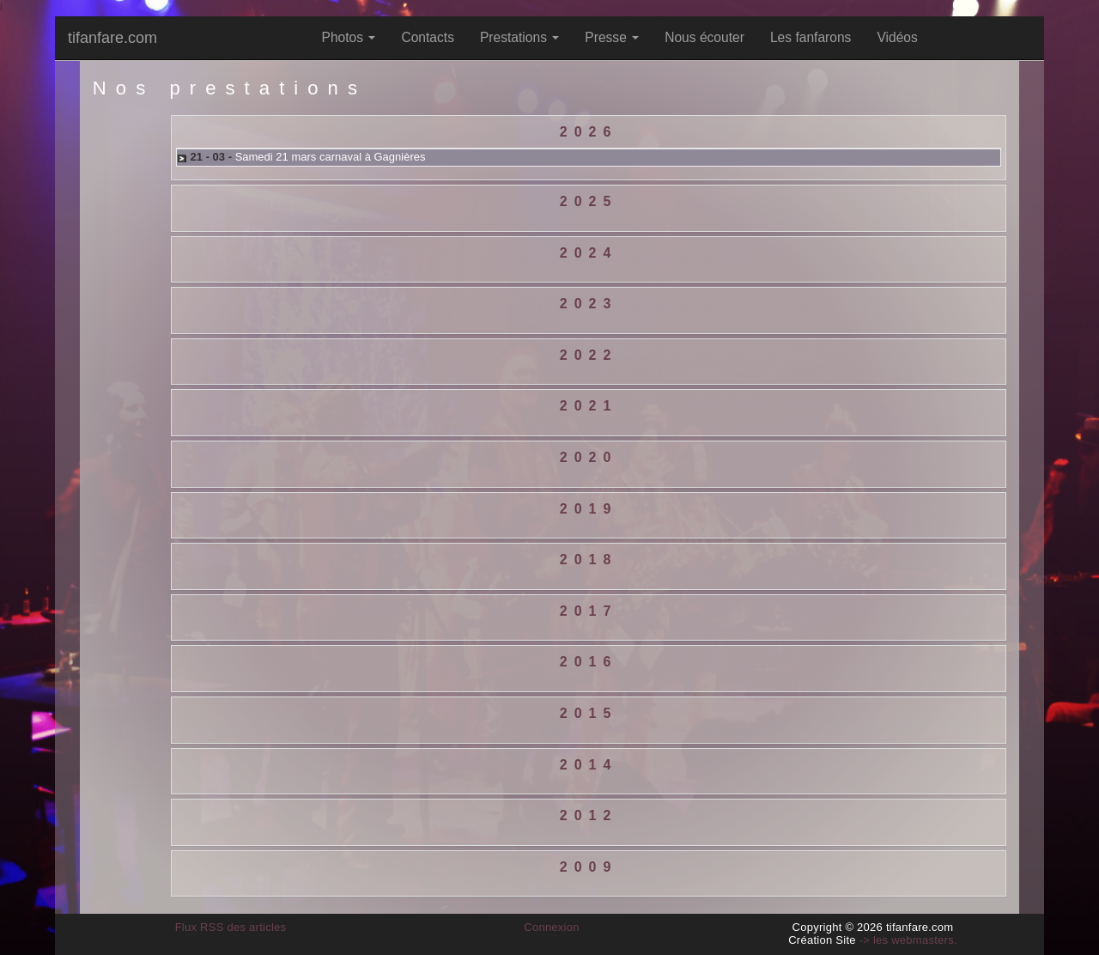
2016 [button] (589, 661)
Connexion (552, 927)
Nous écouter (704, 37)
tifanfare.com (112, 37)
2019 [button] (589, 509)
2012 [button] (589, 815)
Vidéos (897, 37)
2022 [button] (589, 355)
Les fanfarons (811, 37)
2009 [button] (589, 867)
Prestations (519, 37)
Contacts (427, 37)
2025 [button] (589, 201)
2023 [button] (589, 303)
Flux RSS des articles (231, 927)
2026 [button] (589, 132)
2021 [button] (589, 405)
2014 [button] (589, 764)
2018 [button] (589, 559)
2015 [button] (589, 713)
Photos (349, 37)
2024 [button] (589, 253)
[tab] (588, 132)
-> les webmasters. (908, 940)
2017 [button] (589, 611)
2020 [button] (589, 457)
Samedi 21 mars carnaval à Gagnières (330, 156)
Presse (612, 37)
